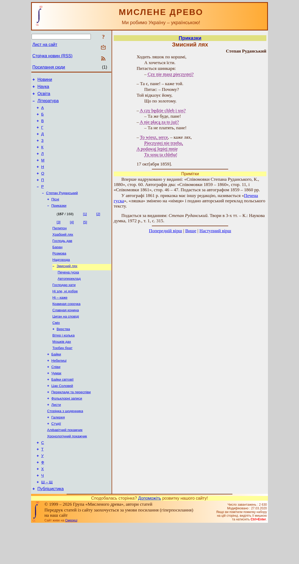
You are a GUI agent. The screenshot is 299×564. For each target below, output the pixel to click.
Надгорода (61, 278)
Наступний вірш (215, 230)
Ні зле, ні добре (65, 312)
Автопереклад (69, 298)
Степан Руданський (62, 207)
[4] (72, 237)
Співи (55, 394)
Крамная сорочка (66, 326)
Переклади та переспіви (71, 421)
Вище (190, 230)
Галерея (58, 449)
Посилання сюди (48, 67)
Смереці (71, 559)
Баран (57, 264)
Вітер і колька (63, 360)
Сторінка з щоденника (65, 442)
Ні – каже (59, 319)
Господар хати (64, 305)
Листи (56, 435)
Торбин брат (62, 373)
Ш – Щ (47, 520)
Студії (56, 455)
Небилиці (59, 387)
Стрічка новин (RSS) (52, 56)
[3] (59, 237)
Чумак (56, 401)
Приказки (58, 221)
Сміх (56, 346)
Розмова (59, 271)
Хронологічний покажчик (67, 469)
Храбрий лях (62, 250)
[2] (98, 229)
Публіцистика (50, 528)
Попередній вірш (165, 230)
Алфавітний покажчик (64, 462)
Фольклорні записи (66, 428)
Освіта (43, 96)
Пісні (55, 214)
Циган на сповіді (65, 339)
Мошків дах (61, 367)
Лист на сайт (44, 44)
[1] (85, 229)
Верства (63, 353)
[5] (85, 237)
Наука (43, 88)
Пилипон (59, 244)
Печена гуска (68, 291)
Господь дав (62, 257)
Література (48, 104)
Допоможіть (149, 537)
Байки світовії (62, 408)
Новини (44, 80)
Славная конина (65, 332)
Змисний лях (67, 285)
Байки (56, 380)
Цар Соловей (62, 414)
